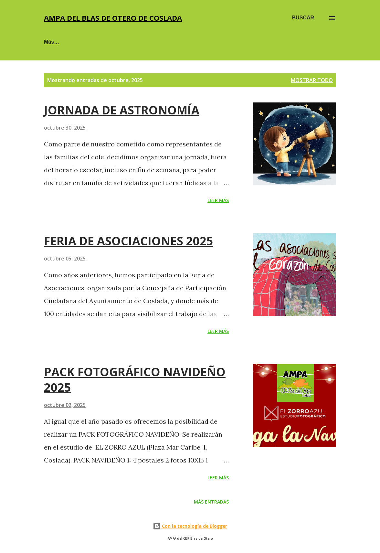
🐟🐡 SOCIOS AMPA (69, 42)
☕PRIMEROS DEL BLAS (144, 42)
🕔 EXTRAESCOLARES (222, 42)
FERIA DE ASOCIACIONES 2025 (128, 241)
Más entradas (211, 502)
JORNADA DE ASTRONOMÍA (121, 110)
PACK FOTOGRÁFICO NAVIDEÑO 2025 (135, 379)
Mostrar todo (312, 80)
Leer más (218, 200)
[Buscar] (303, 17)
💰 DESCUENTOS (292, 42)
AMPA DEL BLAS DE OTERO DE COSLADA (113, 18)
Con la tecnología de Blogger (190, 526)
